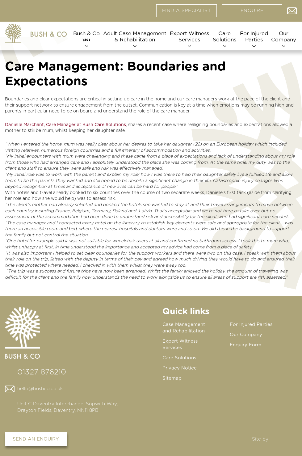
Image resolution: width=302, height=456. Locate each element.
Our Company (283, 36)
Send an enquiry (36, 439)
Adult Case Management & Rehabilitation (134, 36)
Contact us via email (292, 9)
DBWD (284, 439)
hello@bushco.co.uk (40, 388)
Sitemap (172, 378)
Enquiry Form (245, 345)
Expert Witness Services (189, 36)
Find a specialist (186, 10)
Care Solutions (224, 36)
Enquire (252, 10)
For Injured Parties (254, 36)
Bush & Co (86, 36)
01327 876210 (41, 372)
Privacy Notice (179, 368)
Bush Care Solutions (104, 125)
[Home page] (36, 33)
